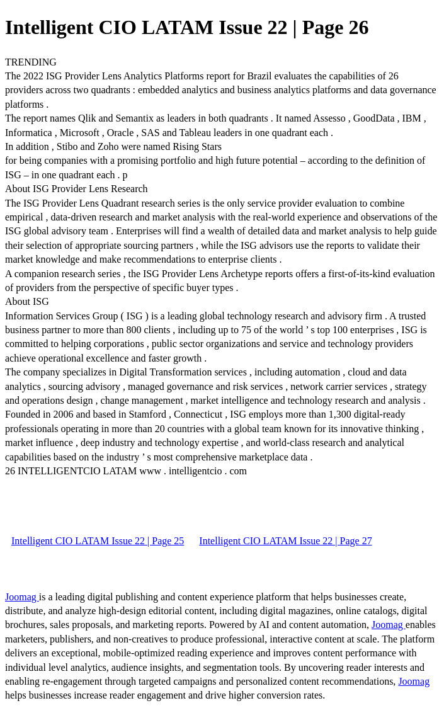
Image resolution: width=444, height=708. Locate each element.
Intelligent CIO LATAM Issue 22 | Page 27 (285, 540)
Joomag (22, 596)
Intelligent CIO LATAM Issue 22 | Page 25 (97, 540)
